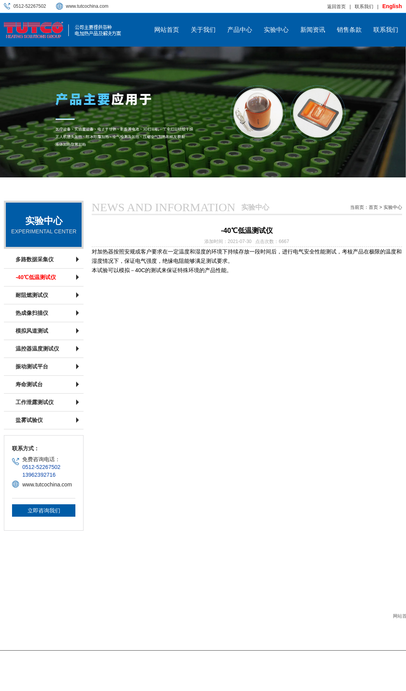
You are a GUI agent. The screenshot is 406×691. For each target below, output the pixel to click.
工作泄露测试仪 (35, 402)
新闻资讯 (312, 29)
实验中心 (276, 29)
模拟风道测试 (32, 331)
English (392, 6)
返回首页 (336, 6)
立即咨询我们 (44, 510)
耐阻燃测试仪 (32, 295)
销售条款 (349, 29)
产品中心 (239, 29)
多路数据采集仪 (35, 259)
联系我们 (364, 6)
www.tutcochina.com (87, 6)
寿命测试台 (29, 384)
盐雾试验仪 (29, 420)
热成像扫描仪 (32, 313)
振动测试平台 (32, 366)
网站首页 (166, 29)
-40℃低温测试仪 (36, 277)
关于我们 (203, 29)
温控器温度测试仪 (37, 349)
